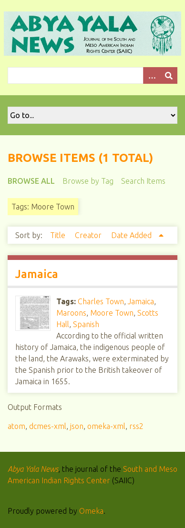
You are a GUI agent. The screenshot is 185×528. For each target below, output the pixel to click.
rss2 (136, 426)
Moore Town (112, 313)
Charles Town (101, 301)
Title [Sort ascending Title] (58, 235)
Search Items (143, 181)
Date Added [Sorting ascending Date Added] (132, 235)
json (76, 426)
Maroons (71, 313)
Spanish (86, 324)
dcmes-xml (47, 426)
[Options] (151, 75)
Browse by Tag (87, 181)
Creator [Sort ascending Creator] (89, 235)
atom (16, 426)
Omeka (91, 511)
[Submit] (168, 75)
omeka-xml (106, 426)
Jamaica (36, 274)
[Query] (92, 75)
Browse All (31, 181)
